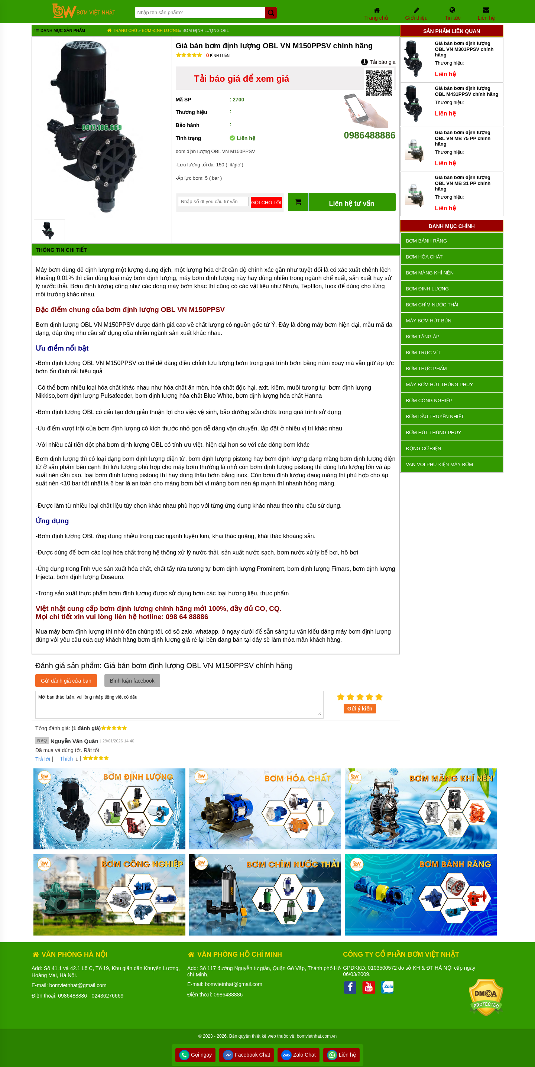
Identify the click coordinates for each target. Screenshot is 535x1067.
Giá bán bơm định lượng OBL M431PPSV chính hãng (467, 91)
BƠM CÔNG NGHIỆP (429, 400)
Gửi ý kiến (360, 709)
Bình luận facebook (132, 681)
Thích (64, 759)
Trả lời (42, 759)
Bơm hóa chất (424, 257)
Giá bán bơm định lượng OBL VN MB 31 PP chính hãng (463, 183)
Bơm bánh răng (426, 241)
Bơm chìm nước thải (432, 305)
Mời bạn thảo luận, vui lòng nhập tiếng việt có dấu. (179, 704)
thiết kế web (264, 1036)
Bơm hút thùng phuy (433, 432)
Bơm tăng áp (423, 336)
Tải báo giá (378, 62)
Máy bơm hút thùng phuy (439, 384)
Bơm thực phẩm (426, 368)
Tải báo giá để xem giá (241, 79)
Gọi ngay (195, 1055)
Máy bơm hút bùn (428, 320)
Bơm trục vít (423, 352)
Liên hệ (341, 1055)
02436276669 (108, 996)
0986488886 (370, 129)
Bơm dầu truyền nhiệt (435, 416)
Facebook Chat (246, 1055)
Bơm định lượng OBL (205, 30)
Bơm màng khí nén (430, 273)
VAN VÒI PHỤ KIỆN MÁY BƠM (439, 464)
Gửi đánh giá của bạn (66, 681)
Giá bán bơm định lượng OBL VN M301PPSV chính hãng (464, 49)
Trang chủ (122, 30)
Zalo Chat (298, 1055)
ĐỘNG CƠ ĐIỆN (423, 448)
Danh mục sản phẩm (59, 31)
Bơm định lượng (160, 30)
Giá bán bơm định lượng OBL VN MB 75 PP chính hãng (463, 138)
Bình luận (218, 56)
